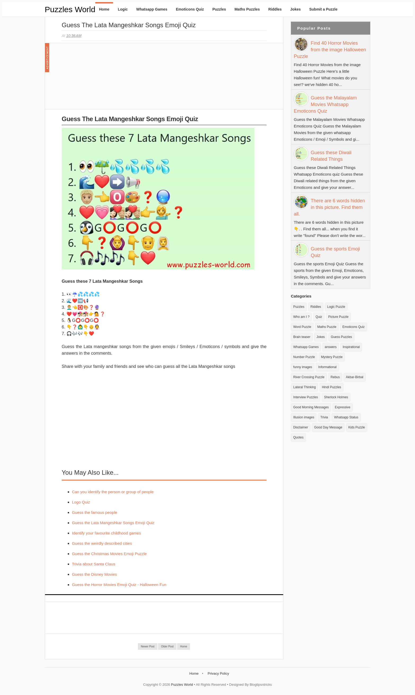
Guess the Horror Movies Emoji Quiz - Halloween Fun (119, 584)
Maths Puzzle (326, 327)
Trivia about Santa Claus (93, 564)
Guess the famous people (94, 512)
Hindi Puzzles (331, 387)
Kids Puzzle (356, 427)
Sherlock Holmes (336, 397)
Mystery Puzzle (331, 357)
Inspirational (351, 347)
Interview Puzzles (305, 397)
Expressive (342, 407)
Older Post (167, 646)
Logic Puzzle (336, 307)
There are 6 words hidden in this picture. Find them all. (329, 207)
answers (331, 347)
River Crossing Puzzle (308, 377)
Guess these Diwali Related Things (331, 156)
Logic (123, 9)
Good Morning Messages (311, 407)
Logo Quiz (81, 502)
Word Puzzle (302, 327)
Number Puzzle (304, 357)
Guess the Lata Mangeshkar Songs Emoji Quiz (129, 25)
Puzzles (219, 9)
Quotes (298, 437)
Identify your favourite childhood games (106, 533)
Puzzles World (70, 9)
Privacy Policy (218, 673)
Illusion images (303, 417)
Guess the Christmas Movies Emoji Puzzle (109, 553)
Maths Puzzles (247, 9)
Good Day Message (328, 427)
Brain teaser (301, 337)
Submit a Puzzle (323, 9)
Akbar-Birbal (354, 377)
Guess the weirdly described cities (102, 543)
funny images (302, 367)
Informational (327, 367)
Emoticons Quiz (190, 9)
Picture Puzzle (338, 317)
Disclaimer (300, 427)
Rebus (335, 377)
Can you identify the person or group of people (113, 492)
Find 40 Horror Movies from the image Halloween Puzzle (330, 49)
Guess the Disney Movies (94, 574)
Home (104, 9)
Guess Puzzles (341, 337)
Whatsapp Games (151, 9)
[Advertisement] (101, 79)
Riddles (275, 9)
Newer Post (148, 646)
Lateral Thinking (304, 387)
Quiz (318, 317)
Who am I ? (301, 317)
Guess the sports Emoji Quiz (335, 252)
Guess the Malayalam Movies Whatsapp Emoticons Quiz (325, 104)
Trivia (324, 417)
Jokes (295, 9)
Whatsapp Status (346, 417)
